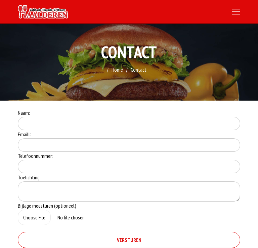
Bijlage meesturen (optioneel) (47, 205)
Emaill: (24, 134)
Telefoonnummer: (35, 155)
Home (117, 69)
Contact (138, 69)
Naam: (24, 112)
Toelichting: (29, 177)
